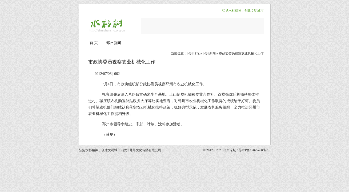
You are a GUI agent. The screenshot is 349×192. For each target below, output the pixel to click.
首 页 (94, 43)
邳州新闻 (113, 43)
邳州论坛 (193, 53)
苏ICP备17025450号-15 (254, 150)
